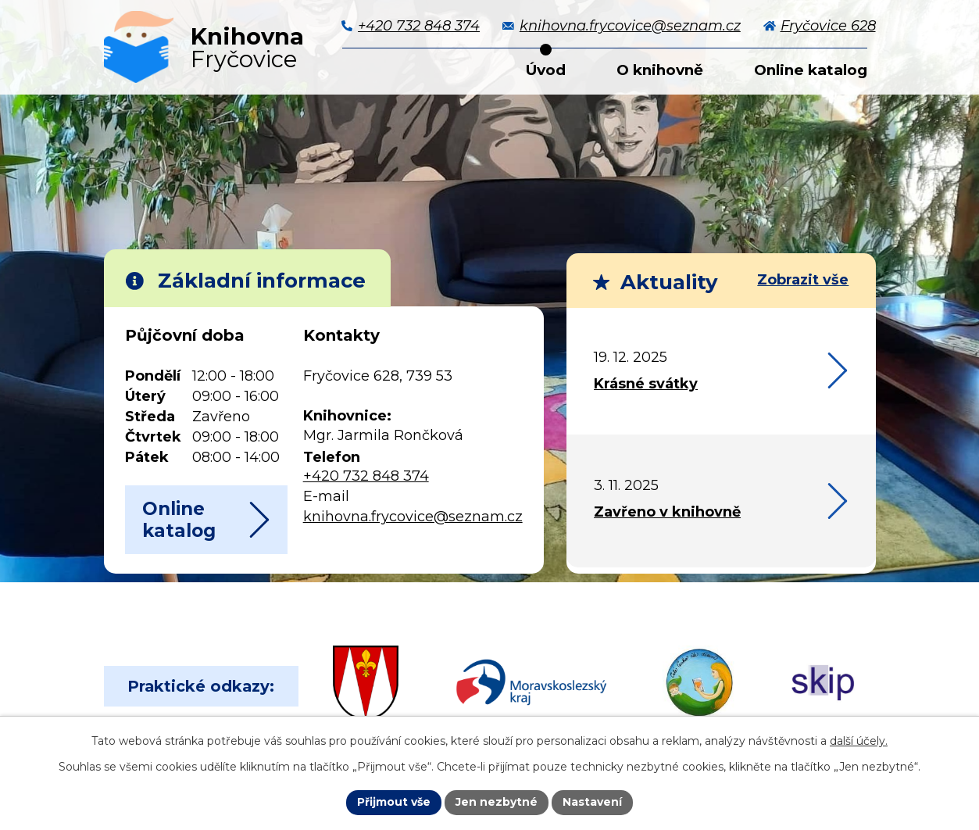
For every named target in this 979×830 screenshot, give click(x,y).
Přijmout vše (394, 802)
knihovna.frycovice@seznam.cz (413, 516)
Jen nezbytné (497, 802)
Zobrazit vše (803, 279)
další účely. (859, 741)
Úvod (546, 70)
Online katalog (810, 70)
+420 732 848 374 (366, 476)
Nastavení (592, 802)
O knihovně (659, 70)
